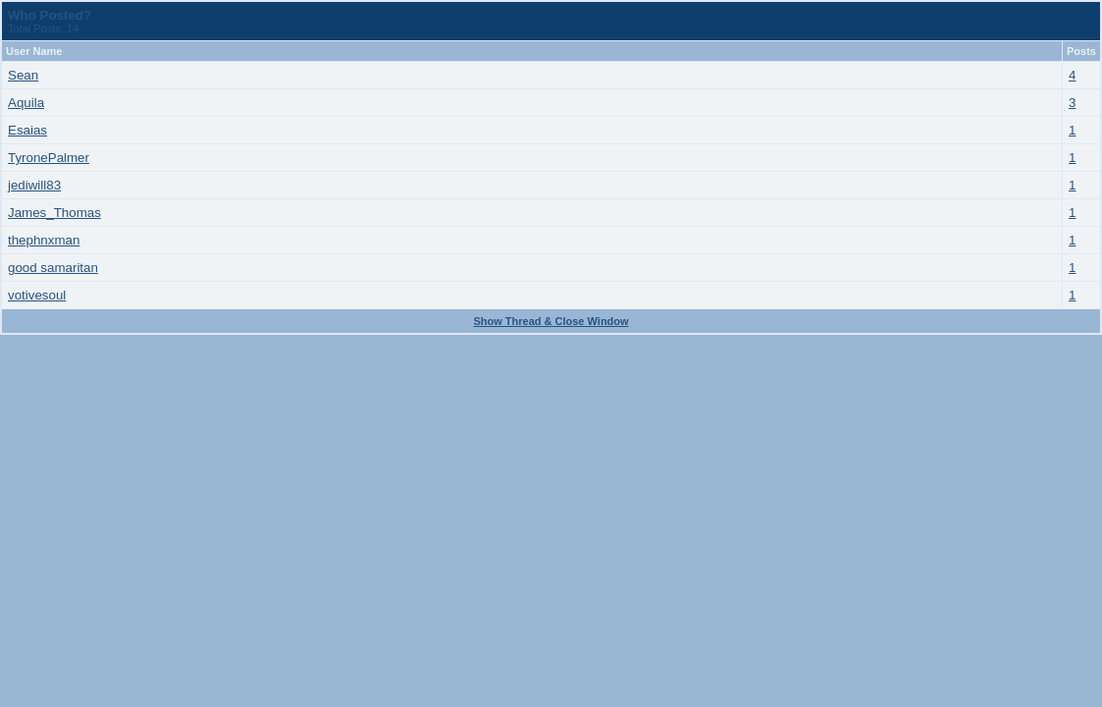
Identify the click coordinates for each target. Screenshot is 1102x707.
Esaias (27, 130)
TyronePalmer (48, 157)
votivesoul (37, 295)
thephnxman (43, 240)
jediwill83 (34, 185)
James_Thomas (54, 212)
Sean (23, 75)
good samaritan (53, 267)
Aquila (26, 102)
